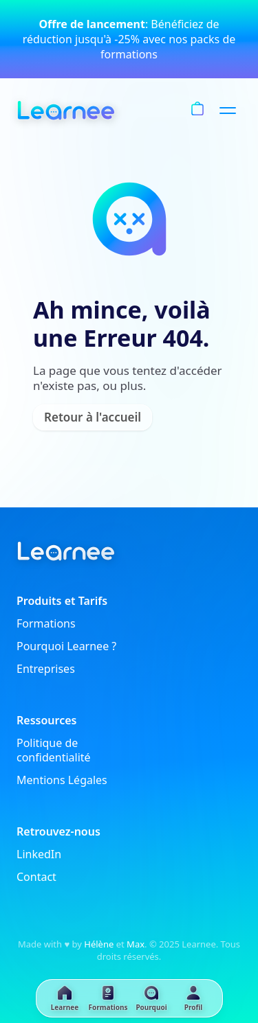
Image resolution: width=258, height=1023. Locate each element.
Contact (36, 877)
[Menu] (230, 111)
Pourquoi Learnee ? (66, 646)
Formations (46, 623)
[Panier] (197, 110)
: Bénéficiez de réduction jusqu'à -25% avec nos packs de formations (129, 39)
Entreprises (46, 669)
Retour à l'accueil (92, 417)
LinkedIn (39, 854)
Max (135, 944)
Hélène (99, 944)
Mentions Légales (62, 780)
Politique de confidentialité (54, 750)
